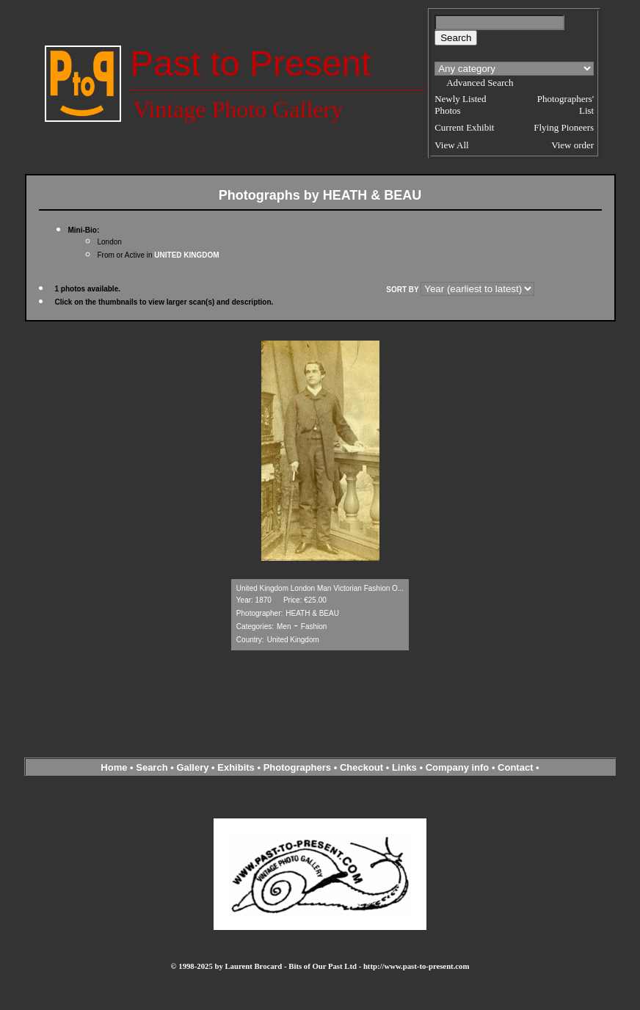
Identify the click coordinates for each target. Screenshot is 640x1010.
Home (114, 767)
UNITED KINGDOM (186, 255)
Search (151, 767)
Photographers (297, 767)
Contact (515, 767)
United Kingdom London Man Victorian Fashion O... (320, 588)
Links (404, 767)
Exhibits (236, 767)
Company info (459, 767)
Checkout (361, 767)
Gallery (192, 767)
